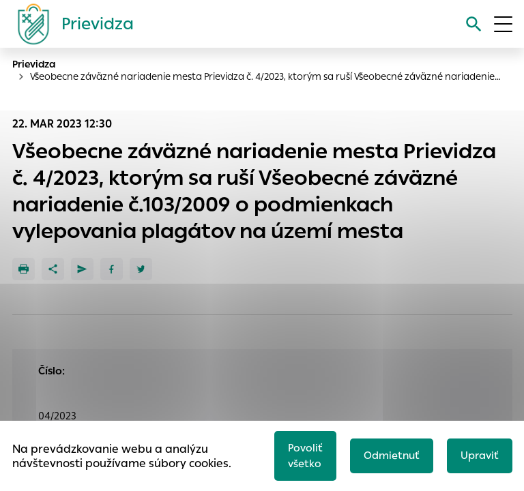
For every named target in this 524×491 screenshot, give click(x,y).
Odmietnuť (392, 455)
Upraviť (480, 455)
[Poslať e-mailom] (82, 269)
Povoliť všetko (305, 455)
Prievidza (34, 64)
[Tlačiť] (23, 269)
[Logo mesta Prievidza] (70, 24)
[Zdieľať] (53, 269)
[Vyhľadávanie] (474, 24)
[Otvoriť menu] (503, 24)
